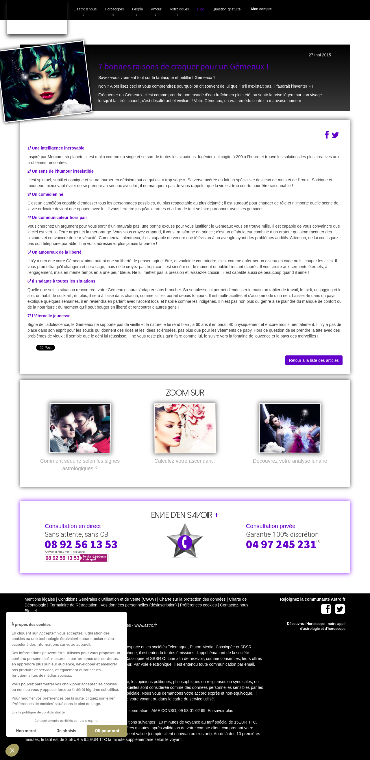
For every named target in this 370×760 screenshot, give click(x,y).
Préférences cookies (198, 614)
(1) (313, 28)
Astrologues (179, 11)
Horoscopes (114, 11)
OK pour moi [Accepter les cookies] (106, 730)
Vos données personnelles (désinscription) (139, 614)
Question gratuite (226, 9)
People (137, 11)
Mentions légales (40, 608)
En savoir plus (220, 719)
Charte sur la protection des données (192, 608)
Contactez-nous (234, 614)
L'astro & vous (85, 11)
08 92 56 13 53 (81, 553)
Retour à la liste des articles (314, 360)
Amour (156, 11)
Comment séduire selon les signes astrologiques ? (80, 473)
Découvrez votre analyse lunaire (290, 470)
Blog (200, 9)
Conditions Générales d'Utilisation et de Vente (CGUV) (107, 608)
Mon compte (261, 9)
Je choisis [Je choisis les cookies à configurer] (65, 730)
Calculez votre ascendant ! (185, 470)
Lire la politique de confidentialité (36, 712)
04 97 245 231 (285, 30)
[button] (12, 750)
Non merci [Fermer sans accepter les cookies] (24, 730)
